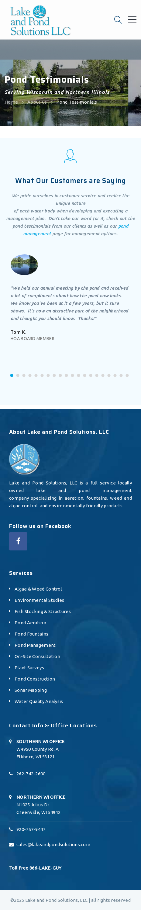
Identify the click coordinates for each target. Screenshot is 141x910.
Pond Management (35, 645)
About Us (37, 101)
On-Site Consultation (37, 656)
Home (11, 101)
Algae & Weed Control (38, 588)
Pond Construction (35, 678)
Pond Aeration (30, 622)
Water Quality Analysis (39, 701)
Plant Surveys (29, 667)
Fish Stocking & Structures (43, 611)
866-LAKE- (41, 867)
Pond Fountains (31, 633)
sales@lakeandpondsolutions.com (53, 844)
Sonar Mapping (31, 690)
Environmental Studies (39, 600)
